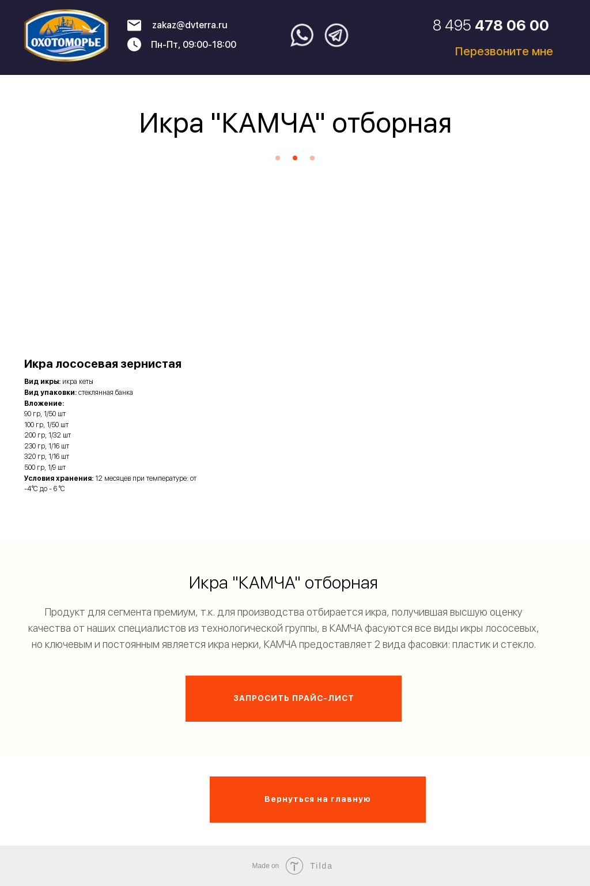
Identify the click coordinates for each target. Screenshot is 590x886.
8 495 (491, 25)
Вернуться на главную (317, 799)
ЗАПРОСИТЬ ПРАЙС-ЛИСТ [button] (293, 698)
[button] (110, 365)
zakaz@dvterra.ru (190, 25)
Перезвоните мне (504, 51)
